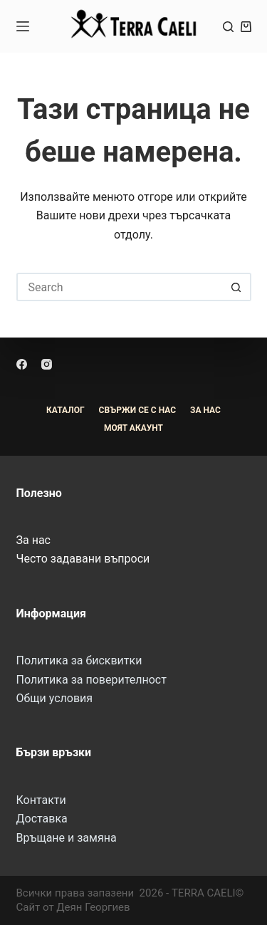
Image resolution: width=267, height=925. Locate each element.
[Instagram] (46, 364)
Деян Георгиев (93, 907)
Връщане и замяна (66, 838)
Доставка (42, 818)
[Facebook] (21, 364)
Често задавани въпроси (83, 558)
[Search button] (237, 287)
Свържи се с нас (137, 410)
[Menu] (22, 26)
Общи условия (54, 698)
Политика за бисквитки (79, 660)
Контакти (41, 800)
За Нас (205, 410)
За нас (33, 540)
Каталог (65, 410)
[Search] (228, 26)
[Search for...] (119, 287)
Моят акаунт (133, 428)
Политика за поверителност (91, 679)
